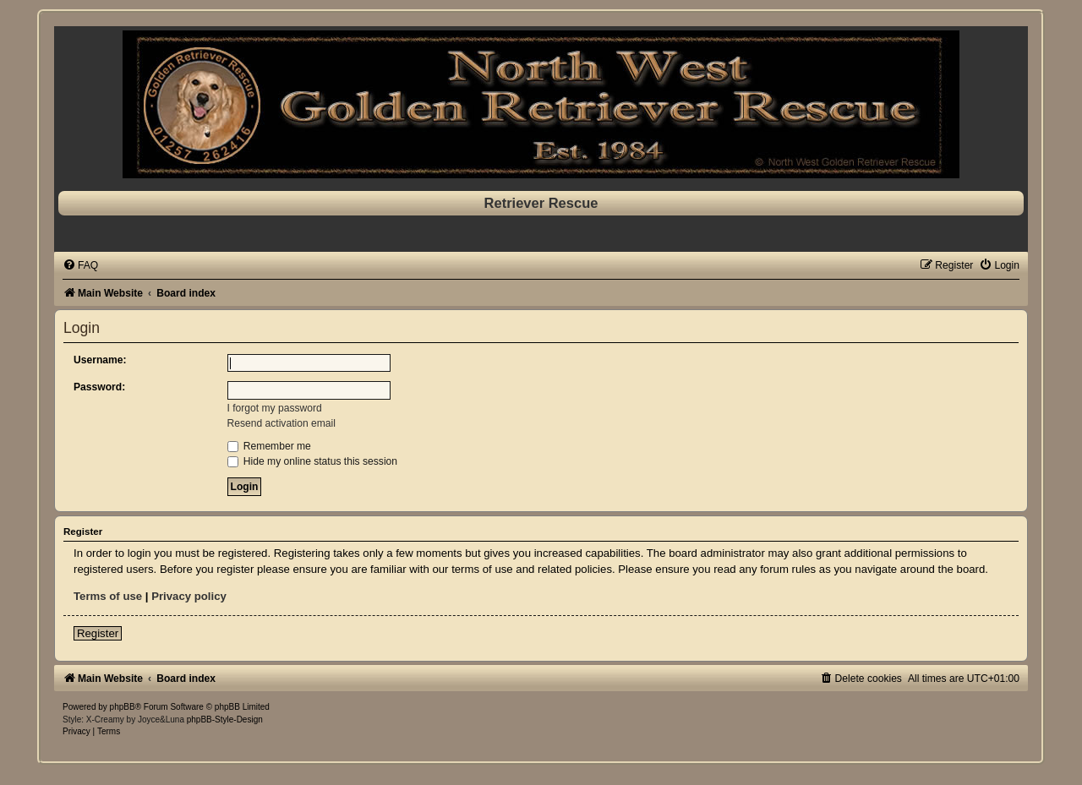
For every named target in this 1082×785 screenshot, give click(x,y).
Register (97, 633)
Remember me (269, 446)
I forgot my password (274, 408)
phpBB (122, 706)
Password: (99, 387)
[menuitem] (80, 265)
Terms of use (108, 596)
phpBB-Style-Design (225, 719)
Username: (100, 360)
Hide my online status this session (312, 461)
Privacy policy (189, 596)
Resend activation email (281, 423)
